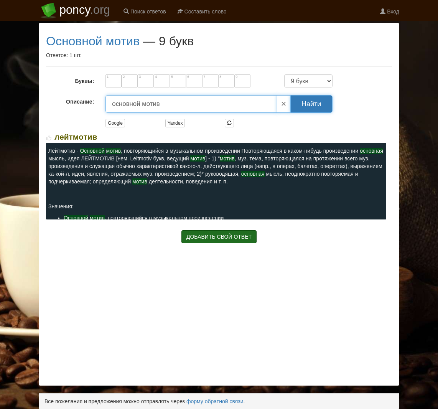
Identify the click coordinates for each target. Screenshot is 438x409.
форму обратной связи (215, 401)
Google (115, 123)
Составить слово (202, 11)
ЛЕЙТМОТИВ (75, 136)
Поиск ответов (144, 11)
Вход (389, 11)
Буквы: (84, 81)
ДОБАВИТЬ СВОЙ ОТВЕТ (219, 237)
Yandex (175, 123)
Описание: (80, 102)
